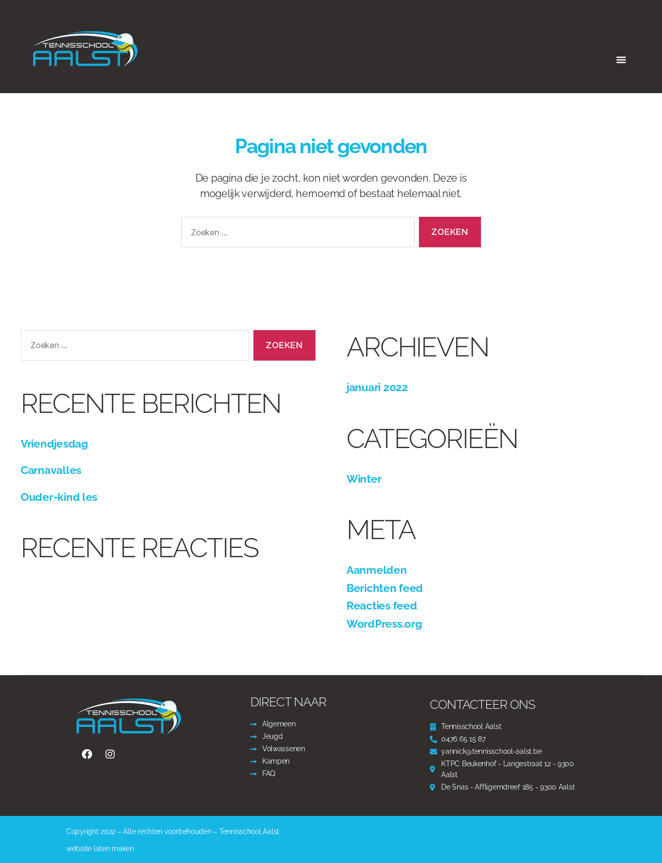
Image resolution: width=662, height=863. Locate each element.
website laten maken (100, 848)
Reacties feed (382, 605)
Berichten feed (385, 588)
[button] (621, 59)
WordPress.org (384, 623)
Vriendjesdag (54, 443)
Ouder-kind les (59, 496)
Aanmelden (377, 569)
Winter (364, 478)
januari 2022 (377, 387)
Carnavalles (51, 470)
